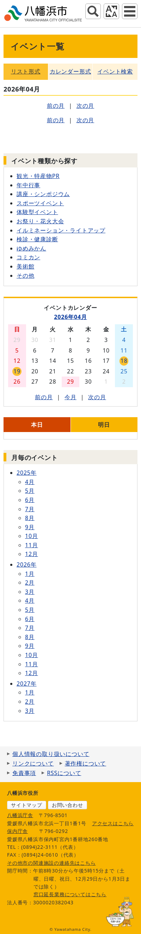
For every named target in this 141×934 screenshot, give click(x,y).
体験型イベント (37, 212)
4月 (30, 482)
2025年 (27, 473)
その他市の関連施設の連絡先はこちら (51, 862)
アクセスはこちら (113, 823)
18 (124, 361)
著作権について (85, 763)
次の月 (85, 106)
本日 (37, 424)
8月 (30, 518)
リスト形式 (26, 71)
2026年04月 (70, 317)
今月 (70, 397)
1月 (30, 574)
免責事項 (24, 773)
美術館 (25, 266)
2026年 (27, 564)
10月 (31, 536)
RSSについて (64, 773)
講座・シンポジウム (43, 194)
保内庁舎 (17, 831)
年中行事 (28, 185)
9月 (30, 527)
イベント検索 (115, 71)
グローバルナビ (129, 11)
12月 (31, 554)
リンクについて (33, 763)
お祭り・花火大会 (40, 221)
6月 (30, 500)
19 (16, 371)
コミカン (28, 257)
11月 (31, 545)
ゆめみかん (31, 248)
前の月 (56, 106)
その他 (25, 275)
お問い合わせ (67, 805)
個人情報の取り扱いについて (50, 754)
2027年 (27, 683)
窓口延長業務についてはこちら (69, 894)
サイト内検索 (93, 11)
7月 (30, 509)
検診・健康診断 (37, 239)
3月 (30, 592)
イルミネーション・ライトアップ (61, 230)
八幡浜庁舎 (20, 815)
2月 (30, 582)
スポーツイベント (40, 203)
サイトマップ (26, 805)
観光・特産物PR (38, 176)
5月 (30, 491)
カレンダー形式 (70, 71)
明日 (104, 424)
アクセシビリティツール (111, 11)
